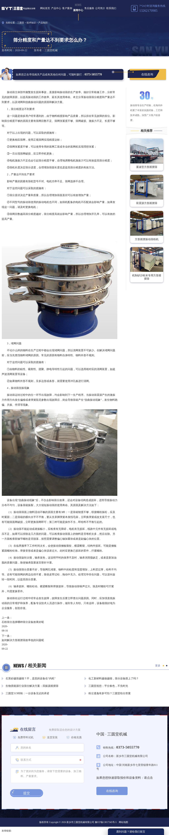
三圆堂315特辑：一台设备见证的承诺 (27, 693)
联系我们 (111, 8)
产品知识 (43, 22)
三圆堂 (20, 22)
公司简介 (100, 8)
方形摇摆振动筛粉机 (147, 239)
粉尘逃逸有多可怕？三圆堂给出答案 (109, 693)
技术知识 (31, 22)
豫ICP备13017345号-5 (105, 822)
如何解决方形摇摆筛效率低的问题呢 (23, 640)
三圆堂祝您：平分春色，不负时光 (108, 685)
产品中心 (56, 8)
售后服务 (89, 8)
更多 (157, 665)
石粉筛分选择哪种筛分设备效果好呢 (23, 622)
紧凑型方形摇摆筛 (146, 167)
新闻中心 (78, 10)
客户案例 (67, 8)
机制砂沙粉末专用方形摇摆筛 (146, 277)
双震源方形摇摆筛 (146, 203)
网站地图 (123, 822)
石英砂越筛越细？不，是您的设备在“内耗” (30, 678)
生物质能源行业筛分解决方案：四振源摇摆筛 (32, 685)
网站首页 (45, 8)
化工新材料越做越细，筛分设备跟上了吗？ (113, 678)
